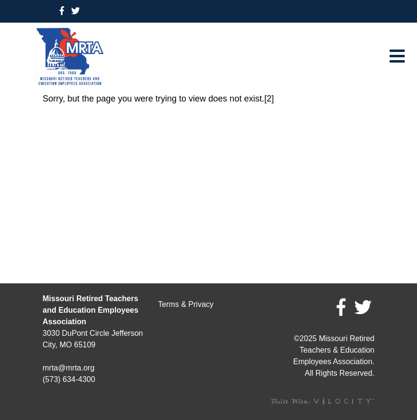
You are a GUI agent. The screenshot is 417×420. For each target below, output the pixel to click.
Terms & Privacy (186, 304)
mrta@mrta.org (69, 368)
